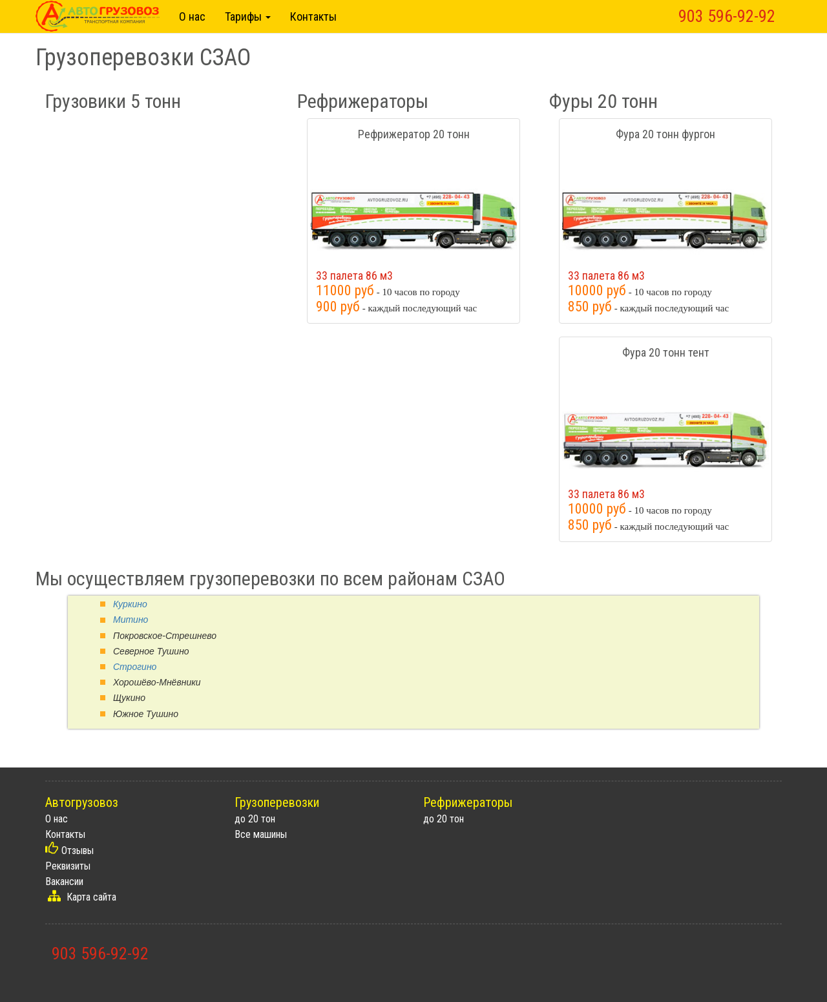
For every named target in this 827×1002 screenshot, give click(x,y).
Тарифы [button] (248, 16)
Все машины (261, 834)
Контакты (313, 16)
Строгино (134, 667)
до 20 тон (255, 819)
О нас (192, 16)
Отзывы (77, 850)
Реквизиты (67, 866)
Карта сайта (91, 897)
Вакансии (64, 881)
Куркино (130, 604)
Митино (130, 619)
